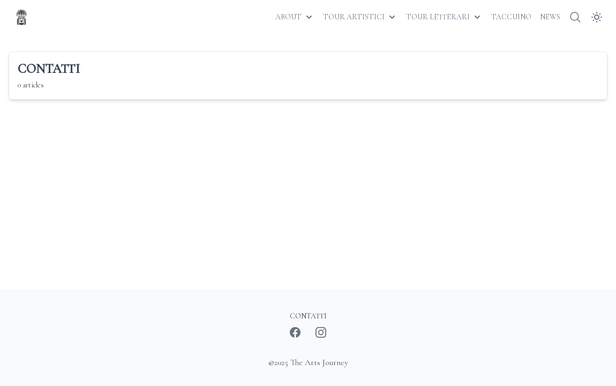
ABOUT (294, 17)
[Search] (575, 17)
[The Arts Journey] (21, 17)
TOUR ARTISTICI (360, 17)
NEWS (550, 16)
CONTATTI (308, 316)
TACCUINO (511, 16)
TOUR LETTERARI (444, 17)
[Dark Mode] (596, 17)
